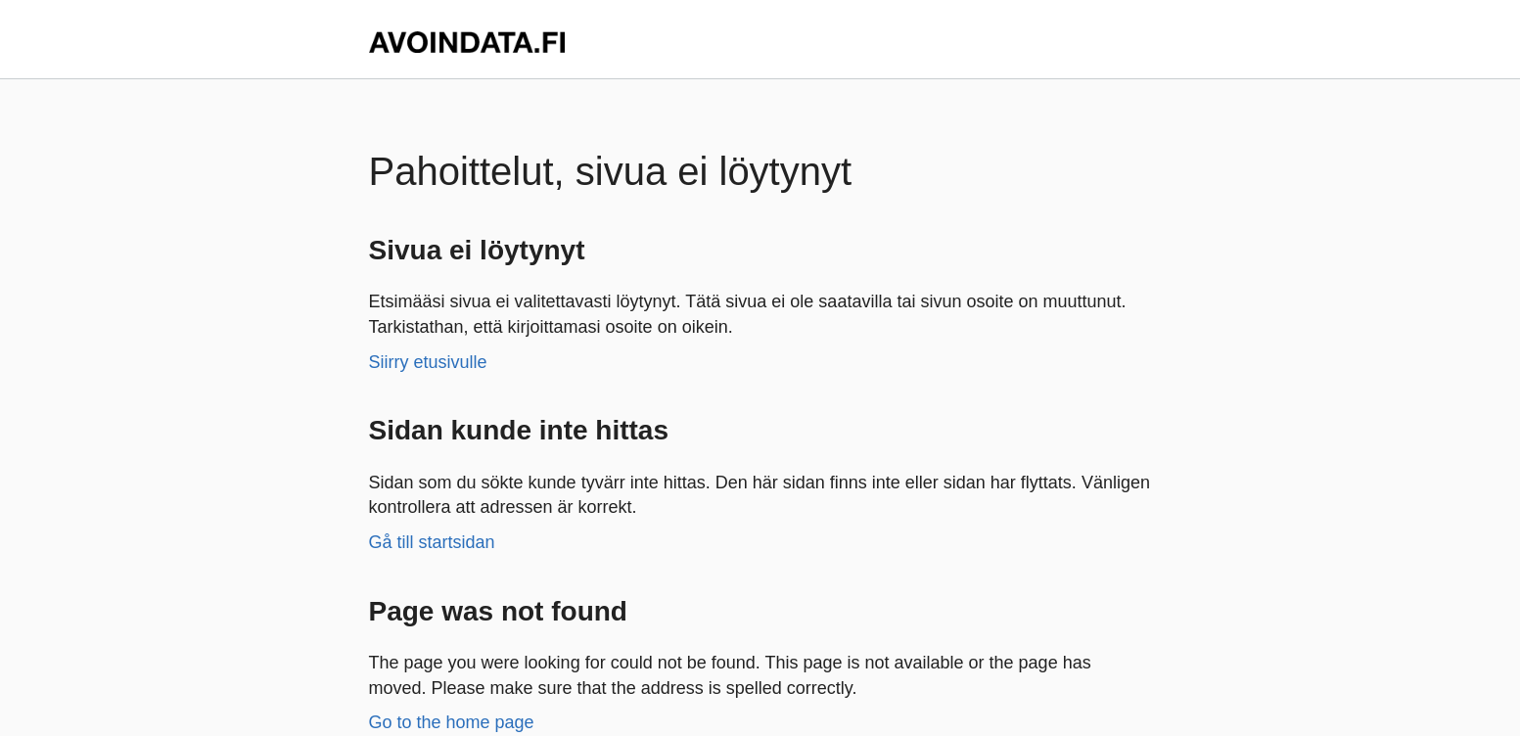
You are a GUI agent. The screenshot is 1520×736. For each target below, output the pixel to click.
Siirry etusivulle (428, 362)
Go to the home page (451, 722)
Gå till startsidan (432, 542)
